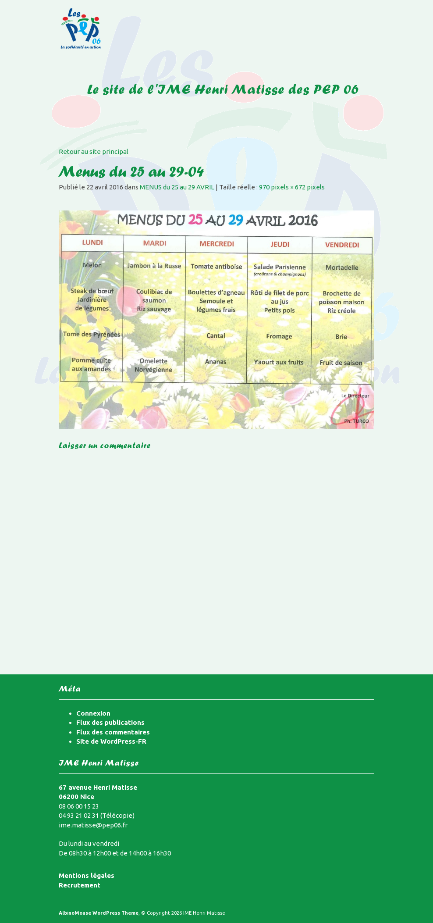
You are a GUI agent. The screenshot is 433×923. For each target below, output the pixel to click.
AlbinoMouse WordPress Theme (98, 913)
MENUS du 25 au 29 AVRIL (177, 187)
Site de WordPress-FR (111, 741)
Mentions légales (86, 875)
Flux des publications (110, 722)
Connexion (93, 713)
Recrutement (79, 885)
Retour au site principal (93, 151)
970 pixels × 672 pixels (292, 187)
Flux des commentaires (113, 732)
